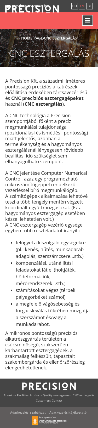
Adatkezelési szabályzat (28, 412)
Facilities (22, 395)
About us (10, 395)
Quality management (57, 395)
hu (74, 6)
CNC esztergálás (83, 395)
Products (36, 395)
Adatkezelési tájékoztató (68, 412)
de (89, 6)
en (82, 6)
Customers (43, 400)
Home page (32, 38)
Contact (57, 400)
